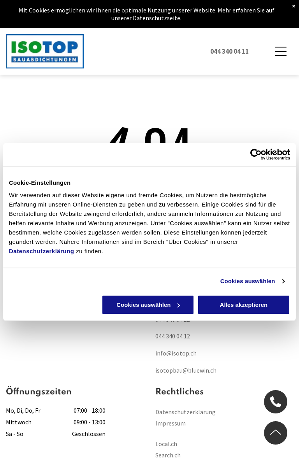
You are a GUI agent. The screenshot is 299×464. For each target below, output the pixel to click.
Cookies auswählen (247, 281)
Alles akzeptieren (244, 304)
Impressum (170, 423)
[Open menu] (281, 51)
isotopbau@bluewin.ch (185, 370)
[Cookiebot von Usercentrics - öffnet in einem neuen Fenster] (256, 155)
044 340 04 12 (172, 336)
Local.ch (166, 444)
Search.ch (168, 455)
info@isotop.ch (176, 353)
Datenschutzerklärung (41, 251)
